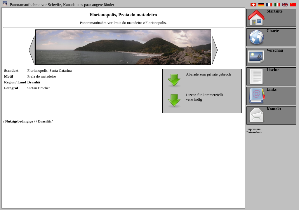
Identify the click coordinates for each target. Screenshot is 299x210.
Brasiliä (33, 82)
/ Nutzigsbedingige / (19, 121)
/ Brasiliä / (44, 121)
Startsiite (274, 11)
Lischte (273, 70)
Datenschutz (254, 132)
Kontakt (274, 109)
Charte (273, 31)
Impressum (253, 129)
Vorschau (275, 50)
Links (272, 89)
